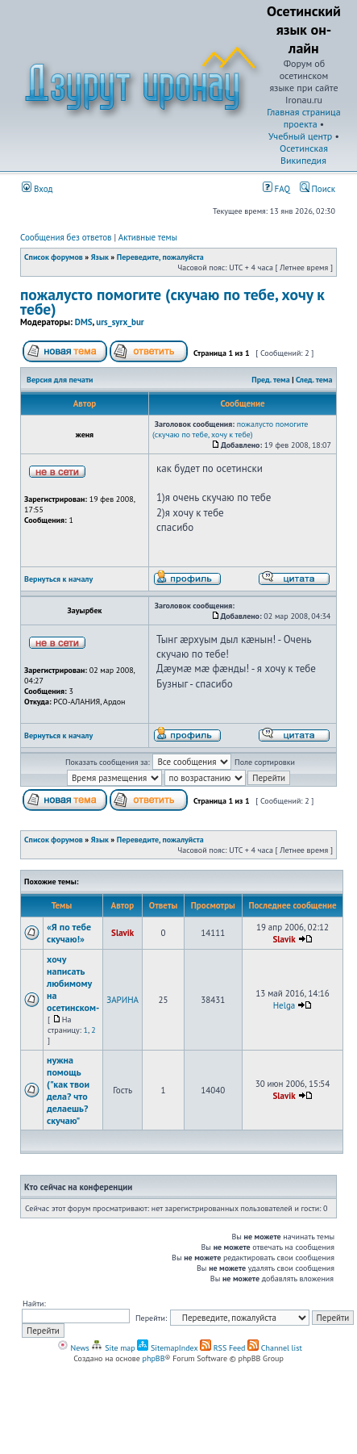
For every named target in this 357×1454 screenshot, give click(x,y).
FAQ (276, 188)
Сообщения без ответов (66, 237)
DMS (84, 322)
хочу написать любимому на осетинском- (73, 983)
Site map (113, 1348)
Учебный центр (300, 136)
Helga (284, 1005)
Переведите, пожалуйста (160, 257)
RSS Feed (223, 1348)
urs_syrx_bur (119, 322)
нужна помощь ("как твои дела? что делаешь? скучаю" (68, 1090)
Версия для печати (60, 379)
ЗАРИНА (122, 999)
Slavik (122, 932)
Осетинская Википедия (304, 154)
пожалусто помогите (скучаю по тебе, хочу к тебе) (172, 301)
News (73, 1348)
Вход (37, 188)
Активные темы (147, 237)
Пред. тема (270, 379)
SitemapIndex (167, 1348)
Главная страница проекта (303, 118)
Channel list (274, 1348)
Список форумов (53, 257)
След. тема (314, 379)
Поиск (317, 188)
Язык (100, 257)
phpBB (154, 1358)
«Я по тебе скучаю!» (69, 933)
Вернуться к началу (58, 579)
